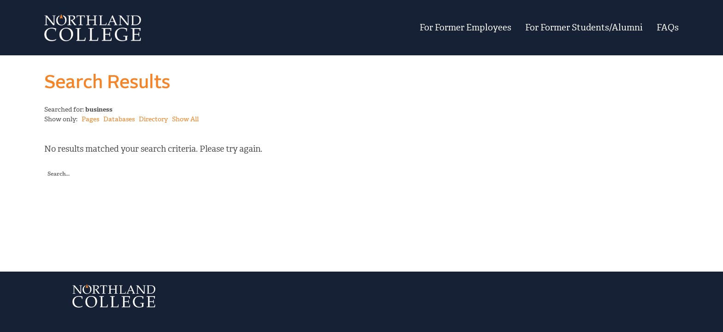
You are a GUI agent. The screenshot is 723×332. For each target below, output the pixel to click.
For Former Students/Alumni (584, 27)
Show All (185, 119)
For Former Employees (465, 27)
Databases (119, 119)
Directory (153, 119)
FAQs (668, 27)
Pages (90, 119)
